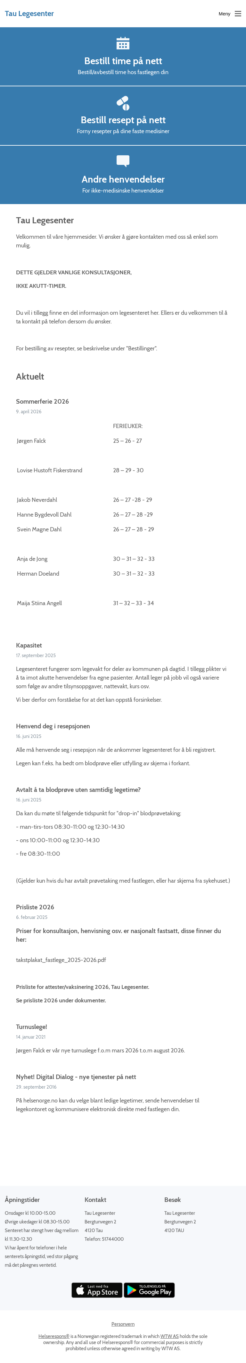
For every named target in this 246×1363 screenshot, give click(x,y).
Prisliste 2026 (35, 907)
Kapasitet (29, 645)
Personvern (123, 1324)
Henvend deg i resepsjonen (53, 726)
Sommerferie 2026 (42, 401)
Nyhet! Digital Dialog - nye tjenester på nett (76, 1077)
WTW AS (169, 1336)
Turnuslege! (31, 1027)
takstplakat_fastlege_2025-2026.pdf (61, 960)
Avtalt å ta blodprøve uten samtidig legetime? (78, 789)
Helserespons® (54, 1336)
